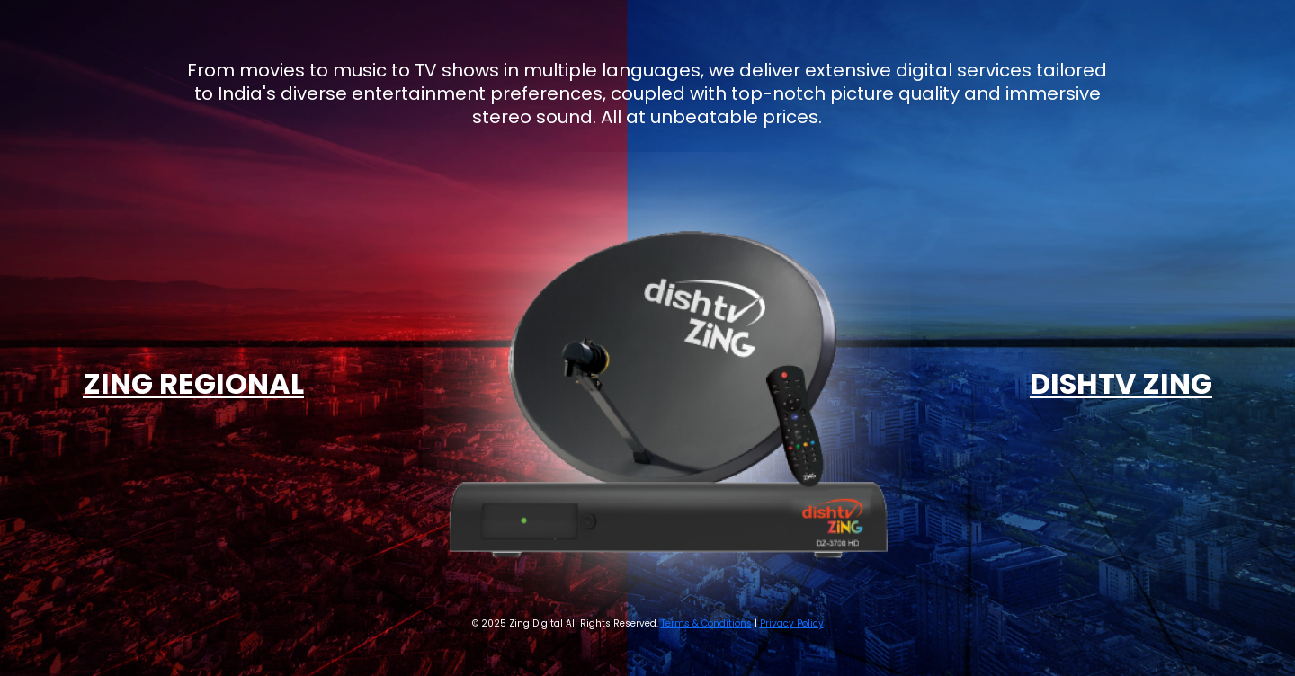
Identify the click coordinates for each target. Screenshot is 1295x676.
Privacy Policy (792, 623)
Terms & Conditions (706, 623)
